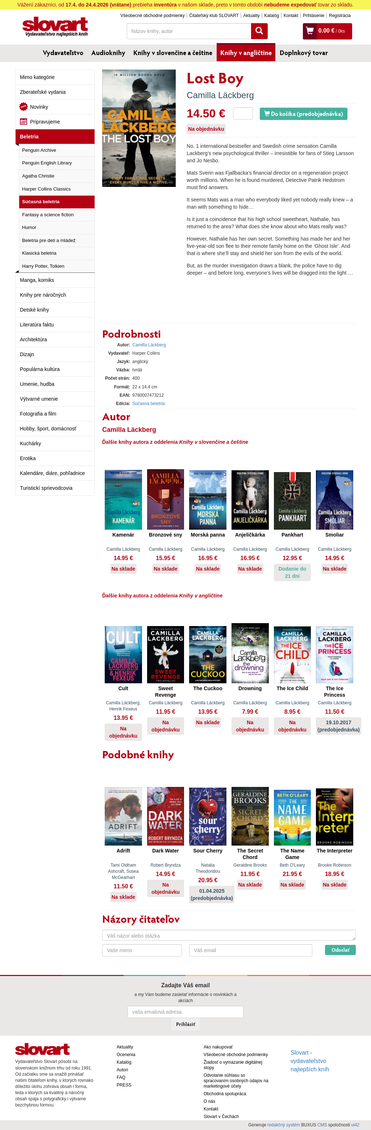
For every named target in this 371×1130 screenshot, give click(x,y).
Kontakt (291, 15)
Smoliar (334, 535)
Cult (123, 688)
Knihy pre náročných (43, 295)
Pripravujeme (45, 122)
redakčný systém (283, 1124)
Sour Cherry (207, 851)
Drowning (250, 688)
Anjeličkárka (250, 535)
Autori (122, 1069)
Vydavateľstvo (63, 52)
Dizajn (27, 354)
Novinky (39, 107)
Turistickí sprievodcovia (46, 488)
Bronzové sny (165, 535)
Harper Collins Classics (46, 189)
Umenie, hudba (37, 384)
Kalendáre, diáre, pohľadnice (52, 473)
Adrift (123, 851)
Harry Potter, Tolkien (43, 266)
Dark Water (165, 851)
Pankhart (292, 535)
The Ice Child (292, 688)
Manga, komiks (37, 280)
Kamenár (123, 535)
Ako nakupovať (218, 1047)
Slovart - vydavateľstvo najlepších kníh (310, 1061)
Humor (29, 227)
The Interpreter (335, 851)
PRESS (124, 1085)
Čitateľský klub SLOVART (213, 15)
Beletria (29, 136)
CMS (322, 1124)
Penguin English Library (47, 163)
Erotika (28, 458)
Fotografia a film (38, 414)
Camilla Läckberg (220, 95)
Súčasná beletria (40, 201)
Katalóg (271, 15)
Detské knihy (34, 310)
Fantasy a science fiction (48, 214)
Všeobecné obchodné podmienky (152, 15)
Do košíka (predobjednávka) (303, 113)
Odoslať (340, 949)
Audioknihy (108, 52)
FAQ (121, 1077)
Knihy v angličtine (246, 52)
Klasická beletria (39, 253)
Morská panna (208, 535)
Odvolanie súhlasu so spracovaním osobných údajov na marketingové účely (236, 1081)
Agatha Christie (38, 176)
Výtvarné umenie (39, 399)
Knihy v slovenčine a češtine (172, 52)
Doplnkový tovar (304, 52)
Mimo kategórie (37, 77)
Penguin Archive (39, 150)
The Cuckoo (207, 688)
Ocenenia (126, 1054)
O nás (209, 1101)
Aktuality (251, 15)
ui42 (355, 1124)
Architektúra (33, 339)
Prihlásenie (313, 15)
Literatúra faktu (37, 325)
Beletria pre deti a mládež (48, 240)
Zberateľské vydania (43, 92)
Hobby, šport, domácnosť (48, 428)
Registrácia (340, 15)
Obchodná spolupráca (225, 1093)
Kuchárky (30, 443)
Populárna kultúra (40, 369)
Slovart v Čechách (221, 1116)
